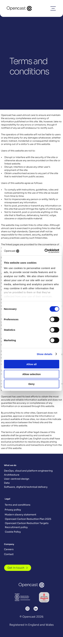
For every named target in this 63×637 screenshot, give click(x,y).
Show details (44, 353)
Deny (31, 384)
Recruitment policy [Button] (16, 527)
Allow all (31, 364)
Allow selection (31, 374)
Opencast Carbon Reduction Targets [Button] (27, 523)
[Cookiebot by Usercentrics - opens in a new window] (45, 251)
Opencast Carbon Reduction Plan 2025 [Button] (28, 518)
